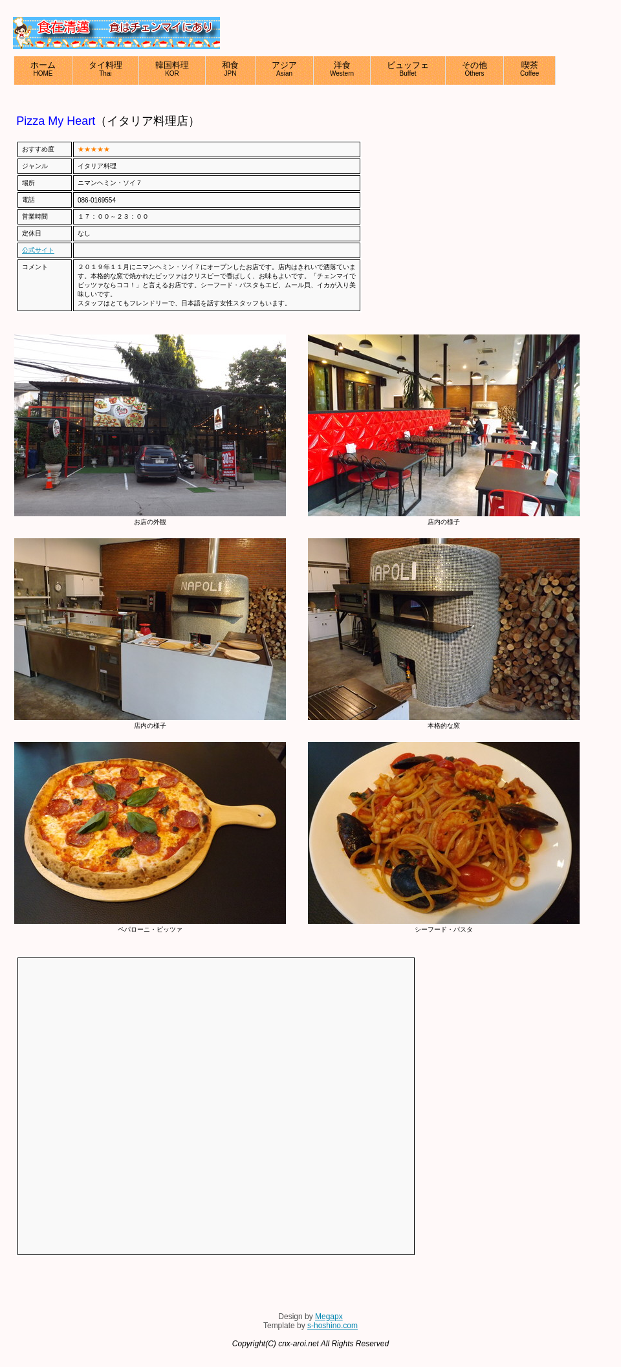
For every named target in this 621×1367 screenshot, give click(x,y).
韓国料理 (172, 68)
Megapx (329, 1316)
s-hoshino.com (332, 1325)
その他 (474, 68)
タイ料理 (105, 68)
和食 (230, 68)
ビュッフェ (408, 68)
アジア (284, 68)
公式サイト (38, 250)
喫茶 (529, 68)
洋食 (342, 68)
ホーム (43, 68)
